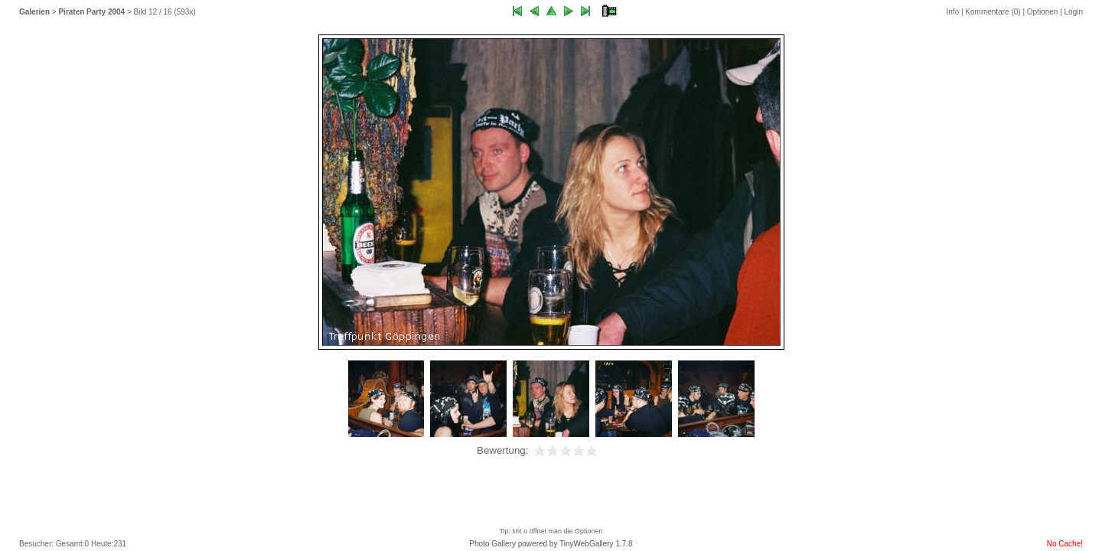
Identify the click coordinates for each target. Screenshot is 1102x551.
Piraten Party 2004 (91, 12)
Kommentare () (992, 12)
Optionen (1042, 12)
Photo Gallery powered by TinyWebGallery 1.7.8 (550, 544)
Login (1074, 12)
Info (953, 12)
